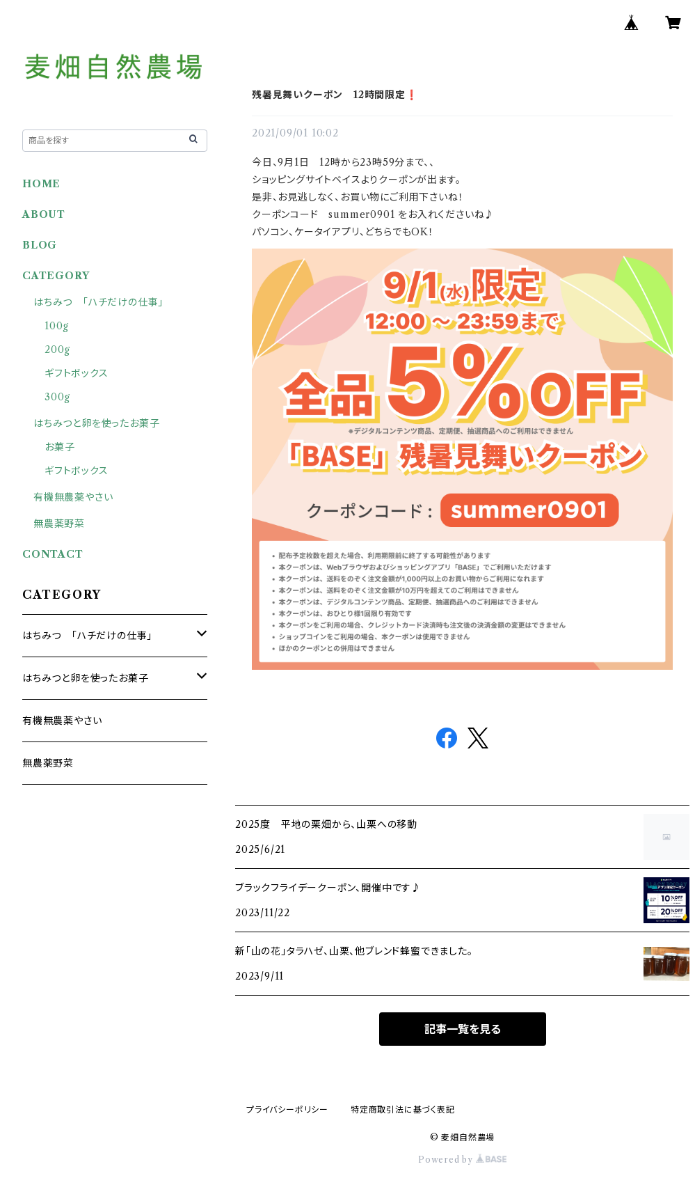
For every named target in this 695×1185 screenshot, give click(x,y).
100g (57, 326)
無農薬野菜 (59, 523)
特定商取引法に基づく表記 (403, 1109)
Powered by (462, 1159)
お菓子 (59, 447)
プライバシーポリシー (287, 1109)
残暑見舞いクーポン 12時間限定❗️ (335, 94)
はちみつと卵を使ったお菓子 (96, 423)
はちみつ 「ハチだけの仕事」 (98, 302)
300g (57, 397)
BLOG (39, 245)
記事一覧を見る (462, 1029)
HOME (41, 184)
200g (57, 349)
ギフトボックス (77, 373)
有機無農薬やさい (73, 497)
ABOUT (43, 214)
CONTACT (52, 554)
